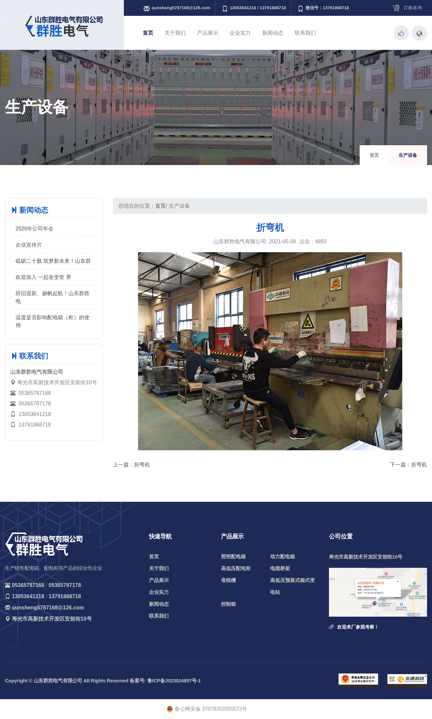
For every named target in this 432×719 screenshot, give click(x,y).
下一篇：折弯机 (408, 464)
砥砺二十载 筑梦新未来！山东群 (53, 261)
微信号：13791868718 (323, 8)
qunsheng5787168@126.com (177, 8)
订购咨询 (413, 7)
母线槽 (228, 580)
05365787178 (65, 585)
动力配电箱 (282, 556)
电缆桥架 (280, 568)
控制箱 (228, 604)
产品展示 (207, 33)
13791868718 (65, 596)
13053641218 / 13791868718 (254, 8)
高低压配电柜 (236, 568)
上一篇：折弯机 (131, 464)
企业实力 (240, 33)
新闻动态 (272, 33)
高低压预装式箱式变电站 (292, 586)
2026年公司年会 (35, 228)
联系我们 (305, 33)
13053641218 (28, 596)
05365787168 (28, 585)
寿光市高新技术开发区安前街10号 (52, 619)
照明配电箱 (233, 556)
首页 (148, 33)
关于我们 (175, 33)
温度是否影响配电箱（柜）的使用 (53, 321)
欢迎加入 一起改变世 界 (43, 277)
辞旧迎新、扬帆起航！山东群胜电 (53, 297)
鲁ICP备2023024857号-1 (173, 680)
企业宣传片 (29, 245)
